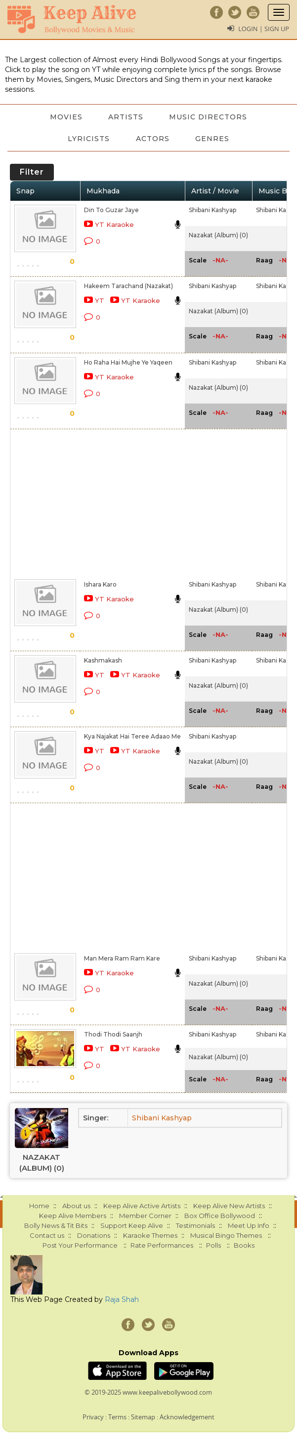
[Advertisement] (120, 502)
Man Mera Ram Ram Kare (122, 958)
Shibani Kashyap (212, 210)
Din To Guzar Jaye (111, 210)
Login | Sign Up (263, 28)
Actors (153, 138)
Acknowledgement (187, 1416)
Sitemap (143, 1416)
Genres (214, 138)
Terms (117, 1416)
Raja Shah (122, 1299)
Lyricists (87, 138)
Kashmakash (103, 660)
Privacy (93, 1416)
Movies (64, 116)
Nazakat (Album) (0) (218, 235)
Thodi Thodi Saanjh (113, 1034)
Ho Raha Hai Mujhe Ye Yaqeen (128, 362)
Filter (32, 172)
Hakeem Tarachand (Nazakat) (128, 286)
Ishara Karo (100, 584)
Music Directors (210, 116)
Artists (125, 116)
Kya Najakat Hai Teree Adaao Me (132, 736)
